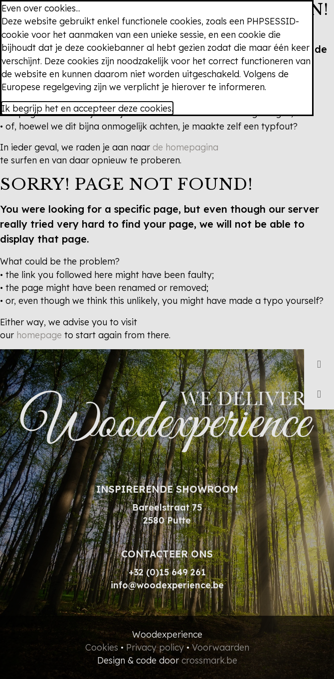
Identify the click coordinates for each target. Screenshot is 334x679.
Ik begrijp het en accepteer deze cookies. (87, 108)
